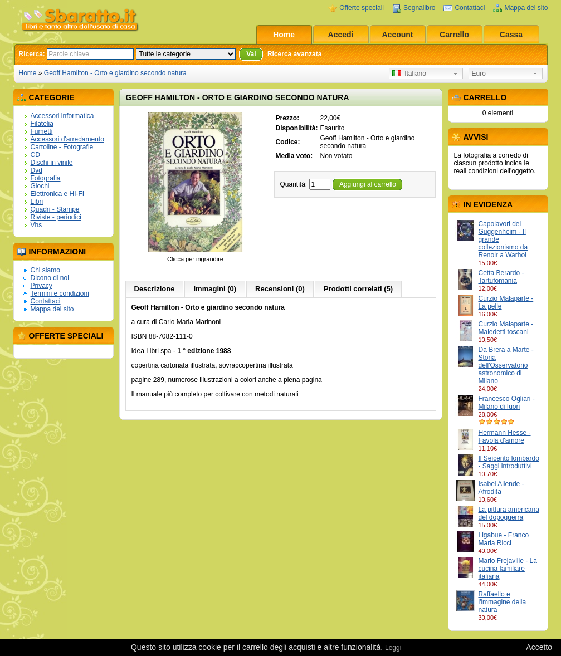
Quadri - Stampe (55, 209)
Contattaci (470, 8)
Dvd (36, 170)
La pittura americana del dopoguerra (509, 513)
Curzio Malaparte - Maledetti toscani (506, 328)
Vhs (36, 225)
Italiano (409, 73)
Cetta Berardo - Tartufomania (501, 277)
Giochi (40, 186)
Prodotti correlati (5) (358, 289)
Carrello (454, 34)
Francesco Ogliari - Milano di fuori (507, 402)
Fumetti (42, 131)
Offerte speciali (361, 8)
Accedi (341, 34)
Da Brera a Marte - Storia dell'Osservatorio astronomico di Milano (506, 365)
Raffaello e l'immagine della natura (502, 602)
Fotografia (46, 178)
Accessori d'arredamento (67, 139)
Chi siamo (45, 270)
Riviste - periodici (56, 217)
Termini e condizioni (60, 293)
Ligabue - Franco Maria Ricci (504, 539)
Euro (479, 73)
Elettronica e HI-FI (58, 194)
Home (284, 34)
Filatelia (42, 124)
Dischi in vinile (52, 163)
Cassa (511, 34)
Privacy (41, 286)
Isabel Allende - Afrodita (501, 488)
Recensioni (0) (280, 289)
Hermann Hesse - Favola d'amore (505, 436)
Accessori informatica (62, 116)
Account (397, 34)
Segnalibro (419, 8)
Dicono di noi (50, 278)
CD (35, 155)
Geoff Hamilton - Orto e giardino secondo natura (115, 73)
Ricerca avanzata (294, 54)
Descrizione (154, 289)
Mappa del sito (526, 8)
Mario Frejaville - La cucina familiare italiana (508, 568)
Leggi (393, 648)
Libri (37, 201)
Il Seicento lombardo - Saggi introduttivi (509, 462)
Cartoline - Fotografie (62, 147)
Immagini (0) (214, 289)
